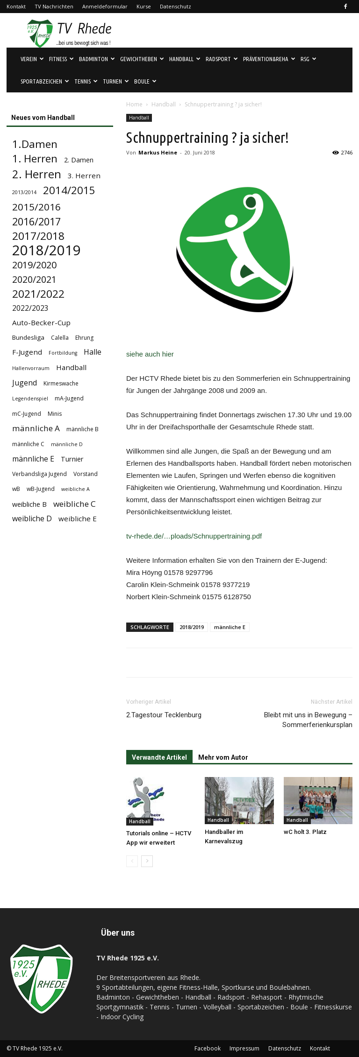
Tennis (86, 81)
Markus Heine (157, 152)
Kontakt (16, 6)
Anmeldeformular (105, 6)
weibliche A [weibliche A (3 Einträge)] (75, 489)
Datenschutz (175, 6)
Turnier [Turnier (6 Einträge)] (72, 459)
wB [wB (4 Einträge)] (16, 489)
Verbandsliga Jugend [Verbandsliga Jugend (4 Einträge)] (39, 474)
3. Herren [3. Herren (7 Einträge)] (84, 175)
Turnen (116, 81)
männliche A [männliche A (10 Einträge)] (36, 428)
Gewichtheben (142, 59)
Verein (32, 59)
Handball (185, 59)
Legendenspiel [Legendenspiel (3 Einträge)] (30, 398)
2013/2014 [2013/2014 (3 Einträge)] (24, 192)
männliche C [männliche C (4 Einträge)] (28, 444)
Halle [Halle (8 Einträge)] (92, 352)
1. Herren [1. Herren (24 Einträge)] (34, 158)
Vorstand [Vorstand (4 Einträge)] (85, 474)
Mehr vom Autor (223, 757)
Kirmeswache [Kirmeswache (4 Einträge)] (61, 383)
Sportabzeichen (45, 81)
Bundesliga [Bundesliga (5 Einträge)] (28, 337)
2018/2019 (192, 626)
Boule (145, 81)
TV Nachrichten (54, 6)
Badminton (97, 59)
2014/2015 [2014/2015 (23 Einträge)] (69, 190)
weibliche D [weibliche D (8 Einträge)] (32, 519)
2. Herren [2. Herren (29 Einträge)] (36, 174)
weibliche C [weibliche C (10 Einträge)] (74, 504)
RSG (308, 59)
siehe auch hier (150, 354)
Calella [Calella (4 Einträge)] (60, 338)
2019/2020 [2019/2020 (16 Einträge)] (34, 265)
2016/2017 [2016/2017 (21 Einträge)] (36, 221)
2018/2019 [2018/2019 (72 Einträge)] (46, 250)
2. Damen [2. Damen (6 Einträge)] (78, 159)
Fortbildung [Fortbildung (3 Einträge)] (63, 353)
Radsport (222, 59)
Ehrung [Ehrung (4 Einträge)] (84, 338)
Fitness (61, 59)
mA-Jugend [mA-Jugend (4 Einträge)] (69, 398)
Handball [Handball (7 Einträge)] (71, 367)
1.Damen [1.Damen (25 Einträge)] (34, 144)
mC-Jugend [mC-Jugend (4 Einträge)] (26, 414)
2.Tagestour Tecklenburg (163, 715)
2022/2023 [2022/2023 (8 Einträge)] (30, 308)
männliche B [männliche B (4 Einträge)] (82, 429)
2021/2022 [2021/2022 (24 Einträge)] (38, 294)
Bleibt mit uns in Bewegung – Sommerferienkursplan (308, 720)
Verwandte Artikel (159, 757)
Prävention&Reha (269, 59)
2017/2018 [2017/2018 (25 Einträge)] (38, 236)
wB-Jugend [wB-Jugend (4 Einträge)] (41, 489)
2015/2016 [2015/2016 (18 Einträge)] (36, 207)
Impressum (244, 1048)
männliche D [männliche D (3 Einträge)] (67, 444)
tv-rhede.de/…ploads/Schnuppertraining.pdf (194, 536)
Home (134, 104)
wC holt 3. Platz (305, 831)
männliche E (229, 626)
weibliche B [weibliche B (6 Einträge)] (29, 504)
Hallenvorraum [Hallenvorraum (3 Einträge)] (31, 368)
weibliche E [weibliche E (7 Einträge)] (77, 518)
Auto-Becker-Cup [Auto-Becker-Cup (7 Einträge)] (41, 322)
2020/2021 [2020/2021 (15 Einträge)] (34, 279)
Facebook (207, 1048)
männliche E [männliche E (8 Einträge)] (33, 459)
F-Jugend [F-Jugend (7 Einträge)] (27, 352)
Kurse (143, 6)
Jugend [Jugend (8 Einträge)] (24, 383)
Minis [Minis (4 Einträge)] (55, 414)
